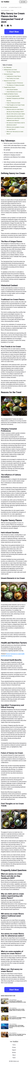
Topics (14, 1057)
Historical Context (8, 74)
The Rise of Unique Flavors (13, 72)
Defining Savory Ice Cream (10, 69)
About (14, 1055)
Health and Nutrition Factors (11, 94)
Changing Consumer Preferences (15, 83)
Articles (14, 1052)
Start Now (14, 31)
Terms (14, 1044)
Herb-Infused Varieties (12, 89)
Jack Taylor (4, 7)
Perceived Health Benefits (13, 96)
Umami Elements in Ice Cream (14, 91)
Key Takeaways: (8, 67)
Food (12, 10)
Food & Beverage (5, 10)
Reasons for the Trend (9, 80)
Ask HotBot (23, 1)
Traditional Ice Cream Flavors (14, 76)
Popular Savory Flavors (9, 87)
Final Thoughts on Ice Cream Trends (15, 105)
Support (14, 1050)
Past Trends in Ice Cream (13, 78)
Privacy (14, 1047)
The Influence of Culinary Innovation (15, 85)
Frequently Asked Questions (11, 107)
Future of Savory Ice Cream (13, 102)
